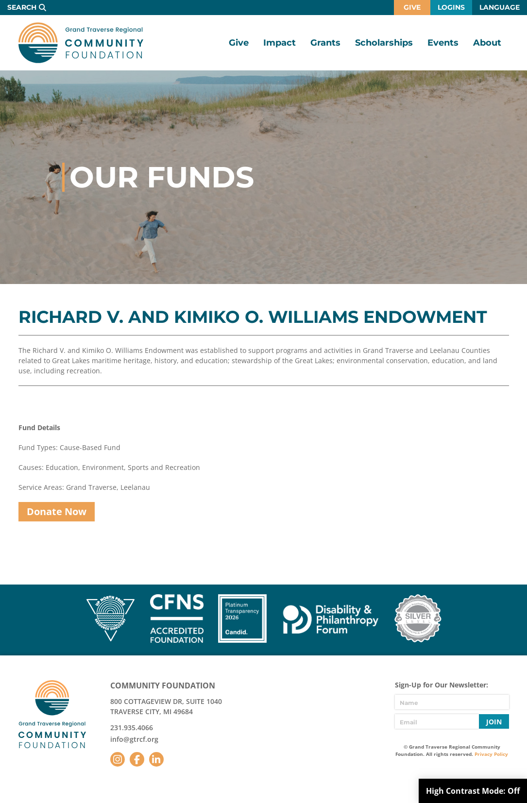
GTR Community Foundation (80, 42)
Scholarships (384, 42)
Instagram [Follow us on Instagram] (117, 759)
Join (494, 721)
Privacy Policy (491, 754)
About (487, 42)
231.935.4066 (131, 727)
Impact (279, 42)
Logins (451, 7)
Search (21, 7)
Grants (325, 42)
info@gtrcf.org (134, 739)
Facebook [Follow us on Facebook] (137, 759)
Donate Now (56, 511)
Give (412, 7)
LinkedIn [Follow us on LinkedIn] (156, 759)
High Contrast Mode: (473, 791)
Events (443, 42)
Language (499, 7)
